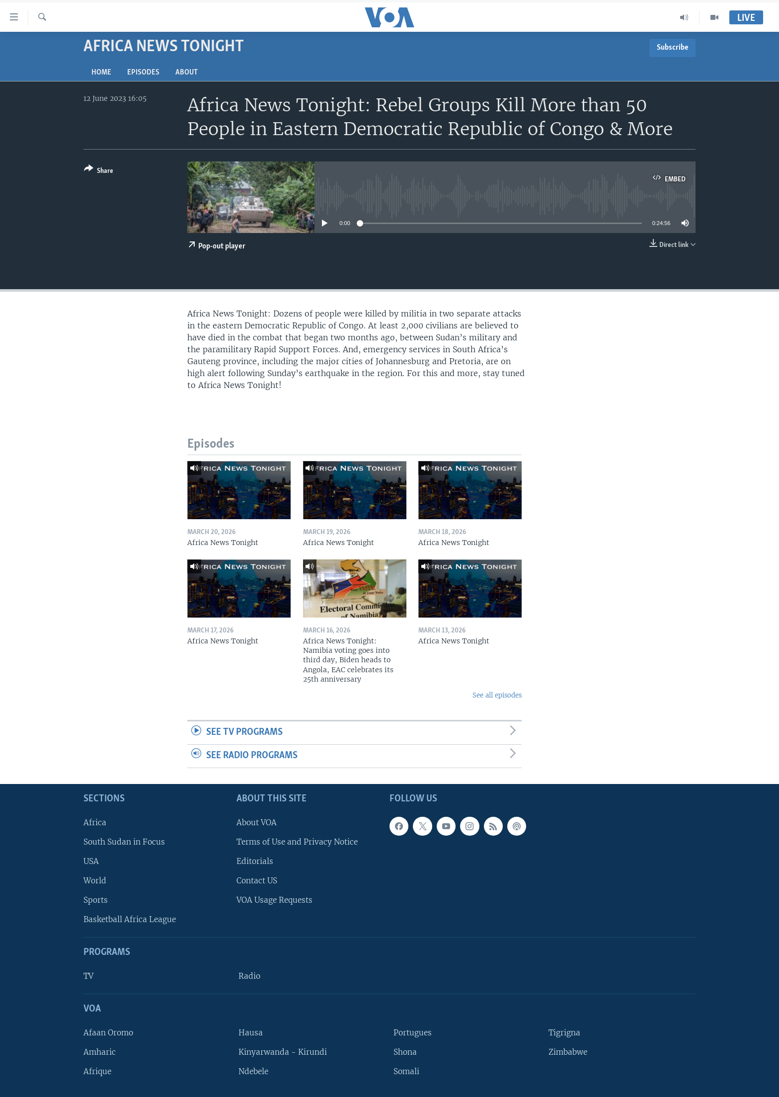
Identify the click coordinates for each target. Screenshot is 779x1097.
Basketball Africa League (129, 919)
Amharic (99, 1052)
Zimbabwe (567, 1052)
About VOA (256, 822)
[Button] (98, 171)
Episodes (143, 73)
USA (91, 861)
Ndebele (253, 1071)
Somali (406, 1071)
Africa (94, 822)
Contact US (256, 880)
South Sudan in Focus (124, 841)
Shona (405, 1052)
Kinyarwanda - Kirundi (282, 1052)
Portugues (412, 1032)
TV (88, 976)
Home (101, 73)
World (94, 880)
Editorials (254, 861)
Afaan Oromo (108, 1032)
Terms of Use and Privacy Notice (297, 841)
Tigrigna (564, 1032)
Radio (249, 976)
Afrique (97, 1071)
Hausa (250, 1032)
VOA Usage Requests (274, 900)
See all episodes (497, 695)
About (186, 73)
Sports (95, 900)
